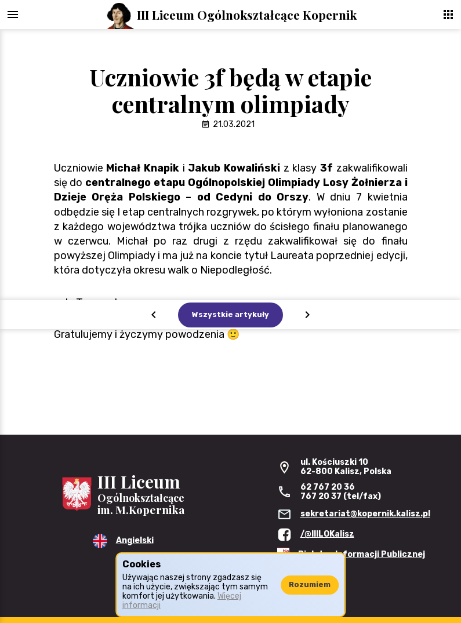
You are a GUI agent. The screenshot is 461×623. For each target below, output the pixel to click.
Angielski (135, 540)
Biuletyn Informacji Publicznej (361, 554)
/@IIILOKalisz (327, 534)
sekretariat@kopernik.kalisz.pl (365, 514)
